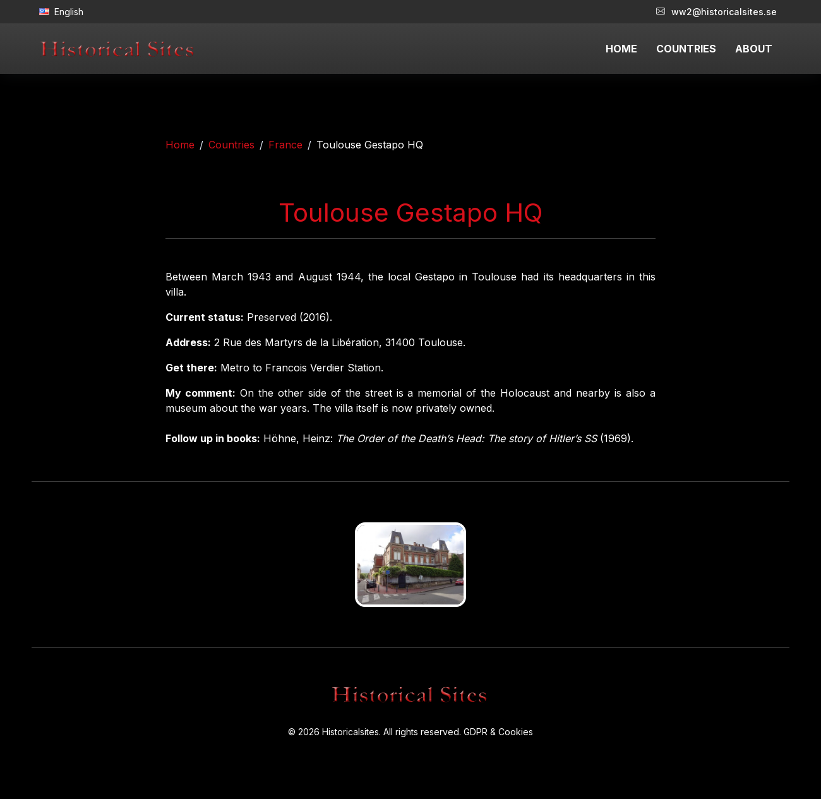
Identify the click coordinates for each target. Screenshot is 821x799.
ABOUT (753, 48)
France (285, 144)
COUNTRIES (686, 48)
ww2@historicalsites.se (716, 11)
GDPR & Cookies (498, 731)
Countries (231, 144)
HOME (621, 48)
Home (180, 144)
